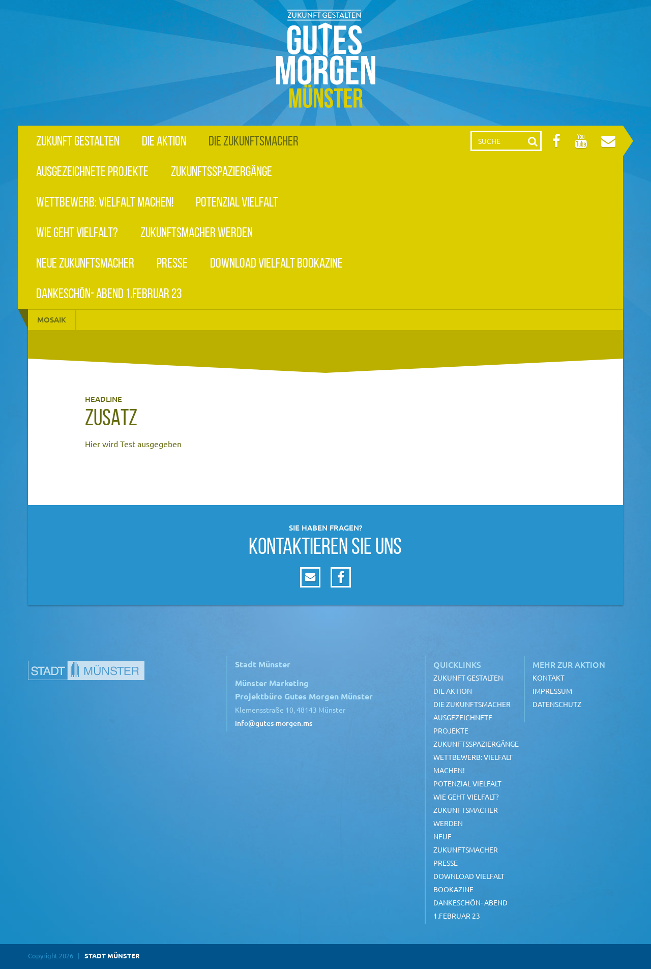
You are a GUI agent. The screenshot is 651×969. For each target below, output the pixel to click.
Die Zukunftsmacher (254, 140)
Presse (172, 262)
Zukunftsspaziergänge (221, 171)
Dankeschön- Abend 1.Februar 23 (109, 293)
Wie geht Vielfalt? (77, 232)
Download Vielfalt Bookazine (276, 262)
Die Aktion (164, 140)
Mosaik (51, 319)
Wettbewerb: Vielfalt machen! (104, 201)
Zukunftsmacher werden (196, 232)
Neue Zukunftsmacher (85, 262)
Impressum (552, 690)
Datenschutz (556, 704)
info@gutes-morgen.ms (273, 723)
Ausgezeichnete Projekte (92, 171)
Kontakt (548, 677)
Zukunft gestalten (78, 140)
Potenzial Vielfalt (237, 201)
